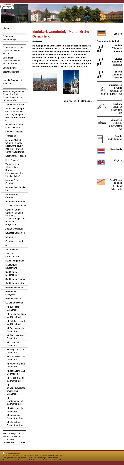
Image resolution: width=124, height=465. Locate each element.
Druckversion (8, 453)
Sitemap (17, 453)
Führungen (117, 48)
